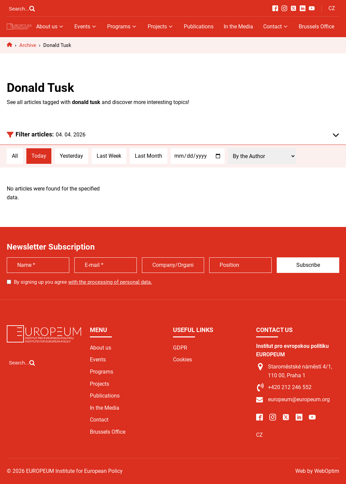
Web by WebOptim (317, 471)
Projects (161, 26)
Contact (276, 26)
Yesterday (71, 156)
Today (38, 156)
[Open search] (22, 8)
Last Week (109, 156)
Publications (199, 26)
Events (85, 26)
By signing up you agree (83, 282)
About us (50, 26)
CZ (331, 8)
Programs (122, 26)
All (15, 156)
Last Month (148, 156)
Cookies (182, 359)
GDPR (180, 348)
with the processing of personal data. (110, 282)
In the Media (238, 26)
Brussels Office (316, 26)
